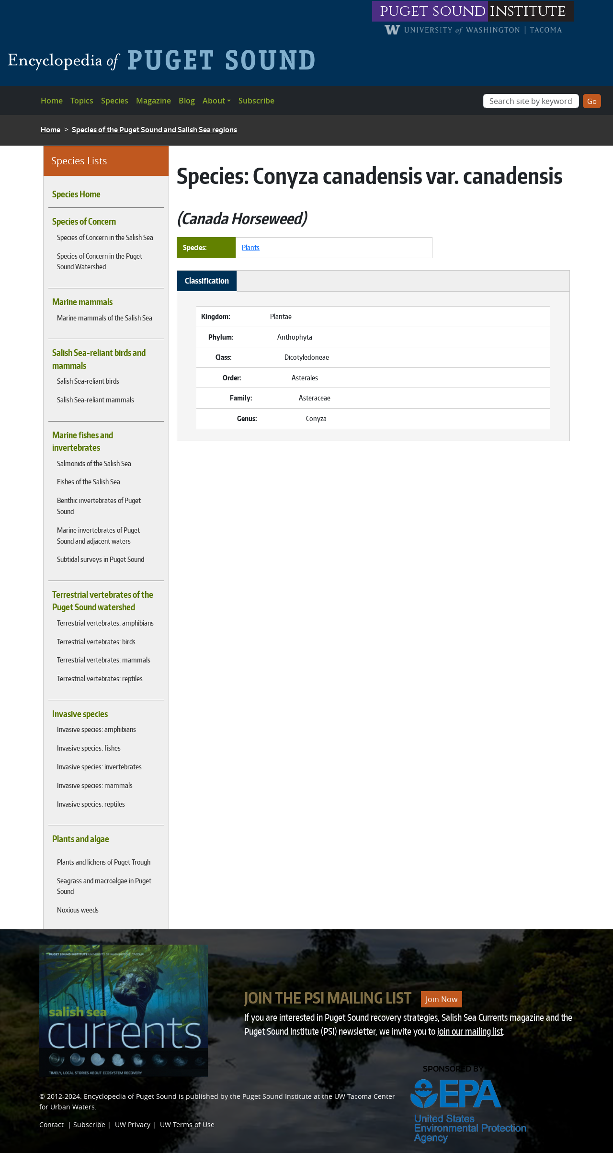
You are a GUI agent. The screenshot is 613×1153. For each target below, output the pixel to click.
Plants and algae (80, 838)
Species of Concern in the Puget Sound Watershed (99, 261)
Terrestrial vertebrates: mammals (103, 659)
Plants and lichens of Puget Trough (103, 862)
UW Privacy (132, 1124)
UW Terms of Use (187, 1124)
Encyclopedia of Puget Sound (130, 1096)
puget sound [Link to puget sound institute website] (433, 11)
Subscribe (256, 100)
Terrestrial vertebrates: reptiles (100, 678)
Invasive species (80, 713)
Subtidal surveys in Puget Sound (100, 559)
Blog (187, 100)
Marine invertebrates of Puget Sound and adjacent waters (98, 535)
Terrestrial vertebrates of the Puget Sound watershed (102, 600)
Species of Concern (84, 221)
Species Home (76, 194)
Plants (251, 247)
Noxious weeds (78, 909)
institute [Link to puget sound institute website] (528, 11)
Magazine (153, 100)
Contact (51, 1124)
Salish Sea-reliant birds (88, 381)
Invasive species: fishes (89, 748)
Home (52, 100)
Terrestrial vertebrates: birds (96, 641)
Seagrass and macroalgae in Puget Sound (104, 886)
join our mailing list (470, 1031)
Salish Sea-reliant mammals (95, 399)
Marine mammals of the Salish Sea (104, 317)
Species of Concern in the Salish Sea (105, 237)
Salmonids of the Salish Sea (94, 463)
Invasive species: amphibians (96, 729)
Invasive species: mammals (95, 785)
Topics (81, 100)
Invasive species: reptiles (91, 804)
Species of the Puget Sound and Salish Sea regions (154, 130)
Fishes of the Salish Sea (88, 481)
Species (114, 100)
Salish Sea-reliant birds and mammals (99, 358)
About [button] (214, 100)
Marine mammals (82, 302)
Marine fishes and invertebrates (82, 441)
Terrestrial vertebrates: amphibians (105, 623)
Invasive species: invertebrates (99, 766)
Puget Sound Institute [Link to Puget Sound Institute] (277, 1096)
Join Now (441, 999)
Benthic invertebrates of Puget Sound (99, 505)
